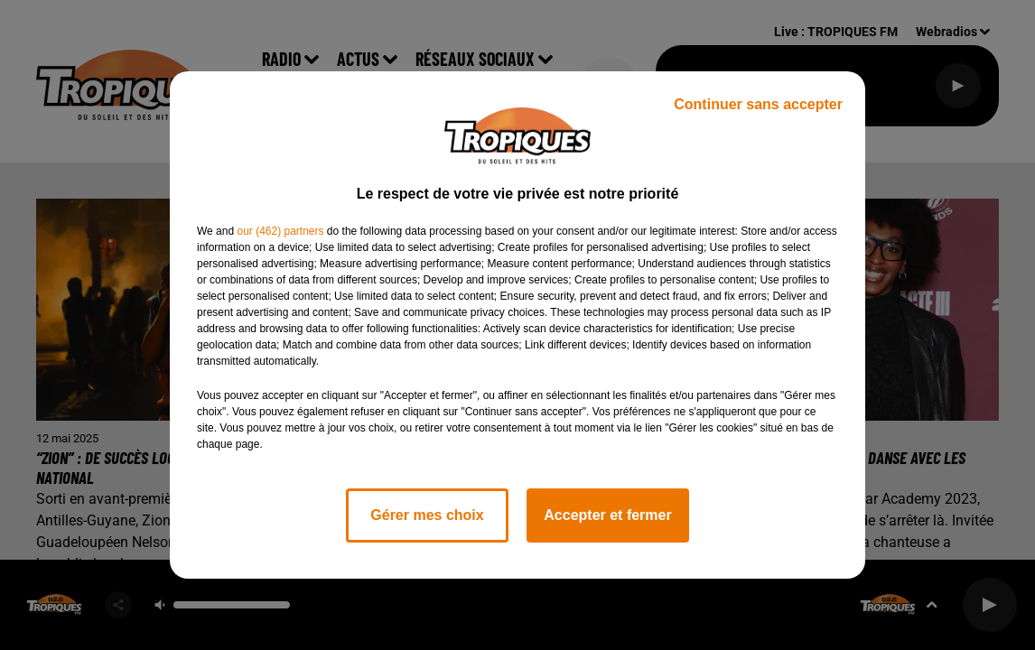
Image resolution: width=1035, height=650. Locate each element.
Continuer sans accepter (758, 104)
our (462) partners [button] (280, 231)
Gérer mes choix (426, 515)
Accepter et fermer (607, 515)
